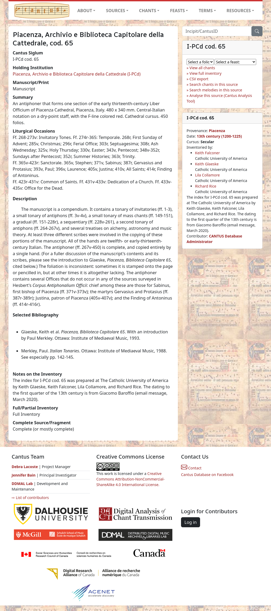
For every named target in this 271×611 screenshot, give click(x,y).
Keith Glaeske (207, 163)
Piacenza (217, 130)
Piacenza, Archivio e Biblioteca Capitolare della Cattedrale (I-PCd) (77, 74)
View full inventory (205, 73)
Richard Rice (205, 186)
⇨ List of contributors (30, 497)
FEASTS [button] (177, 10)
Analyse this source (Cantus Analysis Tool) (219, 98)
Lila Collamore (207, 175)
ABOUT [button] (84, 10)
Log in (190, 522)
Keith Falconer (207, 152)
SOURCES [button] (115, 10)
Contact (191, 467)
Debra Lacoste (25, 466)
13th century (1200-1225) (219, 136)
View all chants (202, 67)
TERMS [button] (206, 10)
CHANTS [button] (147, 10)
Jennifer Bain (24, 475)
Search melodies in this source (215, 89)
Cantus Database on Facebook (207, 474)
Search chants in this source (213, 84)
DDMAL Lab (22, 483)
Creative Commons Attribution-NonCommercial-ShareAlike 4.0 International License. (130, 479)
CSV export (199, 78)
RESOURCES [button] (239, 10)
